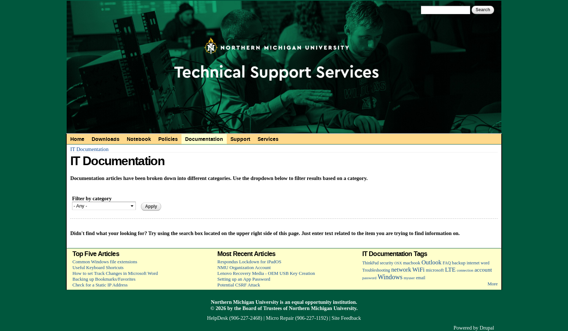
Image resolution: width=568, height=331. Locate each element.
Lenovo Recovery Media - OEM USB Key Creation (266, 273)
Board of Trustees (262, 308)
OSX (398, 263)
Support (240, 139)
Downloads (106, 139)
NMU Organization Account (244, 267)
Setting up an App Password (243, 279)
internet (473, 263)
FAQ (447, 263)
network (401, 269)
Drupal (487, 328)
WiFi (418, 269)
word (485, 263)
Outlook (431, 262)
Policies (168, 139)
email (420, 278)
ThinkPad (370, 263)
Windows (389, 277)
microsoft (435, 270)
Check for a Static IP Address (100, 285)
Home (77, 139)
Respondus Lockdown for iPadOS (249, 261)
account (483, 270)
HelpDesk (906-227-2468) (234, 318)
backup (458, 262)
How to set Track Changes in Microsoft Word (115, 273)
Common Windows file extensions (104, 261)
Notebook (139, 139)
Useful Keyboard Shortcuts (98, 267)
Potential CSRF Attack (238, 285)
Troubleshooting (376, 270)
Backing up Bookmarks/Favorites (103, 279)
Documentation (204, 139)
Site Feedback (346, 318)
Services (268, 139)
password (369, 278)
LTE (450, 269)
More (493, 283)
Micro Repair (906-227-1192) (297, 318)
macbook (411, 262)
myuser (409, 278)
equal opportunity (312, 302)
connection (465, 270)
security (386, 263)
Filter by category (92, 198)
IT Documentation (89, 149)
